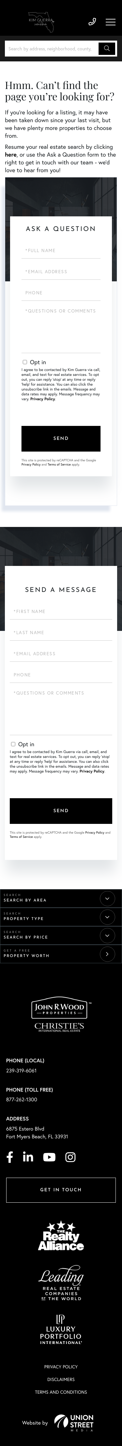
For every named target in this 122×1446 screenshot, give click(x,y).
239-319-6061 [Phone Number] (92, 22)
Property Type (24, 919)
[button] (107, 49)
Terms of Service (59, 464)
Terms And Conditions (61, 1392)
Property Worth (26, 956)
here (11, 154)
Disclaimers (61, 1379)
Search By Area (25, 900)
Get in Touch (61, 1190)
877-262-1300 (21, 1099)
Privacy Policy (42, 399)
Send (61, 438)
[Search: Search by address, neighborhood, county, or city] (52, 48)
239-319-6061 (21, 1070)
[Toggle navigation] (110, 22)
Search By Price (26, 938)
